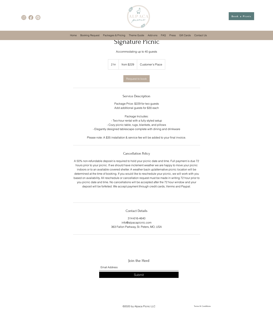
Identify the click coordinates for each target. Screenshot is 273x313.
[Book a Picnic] (241, 16)
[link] (136, 78)
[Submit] (139, 275)
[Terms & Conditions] (202, 306)
